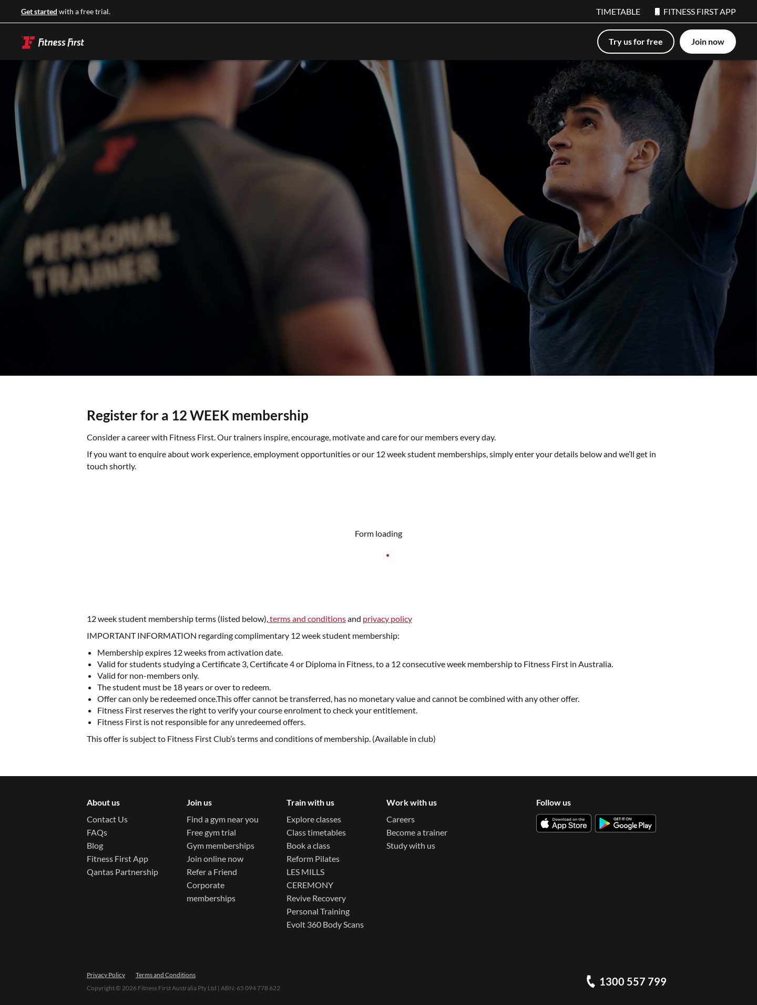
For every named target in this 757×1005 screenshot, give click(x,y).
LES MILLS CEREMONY (310, 878)
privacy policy (387, 619)
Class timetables (316, 832)
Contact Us (107, 819)
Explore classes (314, 819)
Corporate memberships (211, 891)
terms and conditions (307, 619)
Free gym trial (211, 832)
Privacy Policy (106, 975)
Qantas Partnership (122, 872)
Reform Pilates (313, 858)
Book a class (308, 845)
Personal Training (318, 911)
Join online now (215, 858)
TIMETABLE (618, 11)
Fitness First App (117, 858)
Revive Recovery (316, 898)
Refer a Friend (212, 872)
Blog (95, 845)
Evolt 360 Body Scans (325, 924)
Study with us (410, 845)
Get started (39, 11)
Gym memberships (220, 845)
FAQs (97, 832)
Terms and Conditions (166, 975)
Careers (400, 819)
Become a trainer (416, 832)
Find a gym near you (223, 819)
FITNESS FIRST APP (695, 11)
